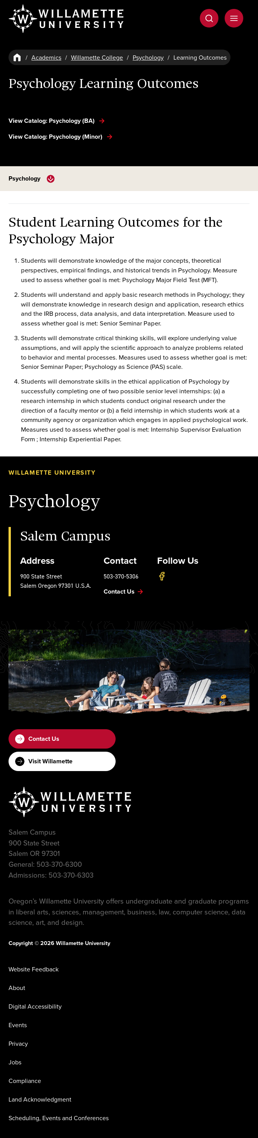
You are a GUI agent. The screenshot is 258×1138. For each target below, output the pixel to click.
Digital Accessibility (35, 1006)
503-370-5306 (121, 576)
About (17, 987)
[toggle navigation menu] (51, 179)
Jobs (15, 1062)
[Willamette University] (67, 18)
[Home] (17, 57)
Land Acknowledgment (40, 1099)
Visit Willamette (44, 761)
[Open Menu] (234, 18)
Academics (46, 57)
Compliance (25, 1080)
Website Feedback (34, 969)
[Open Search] (209, 18)
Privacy (18, 1043)
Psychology (148, 57)
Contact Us (37, 739)
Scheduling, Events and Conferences (59, 1118)
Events (18, 1025)
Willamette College (97, 57)
